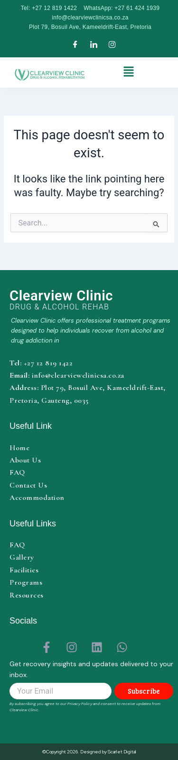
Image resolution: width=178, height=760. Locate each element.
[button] (129, 72)
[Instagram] (112, 45)
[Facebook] (75, 45)
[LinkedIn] (93, 45)
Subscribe (144, 691)
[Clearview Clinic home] (91, 299)
